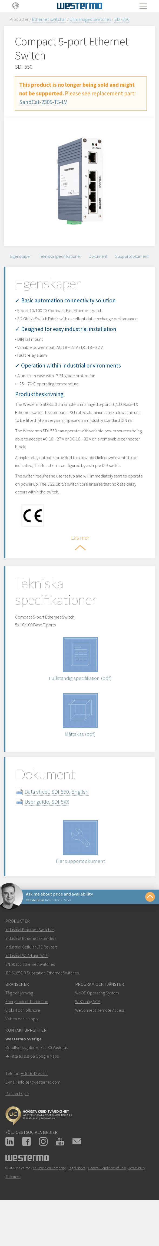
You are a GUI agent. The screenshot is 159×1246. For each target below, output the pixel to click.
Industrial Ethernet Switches (29, 956)
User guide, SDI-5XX (52, 828)
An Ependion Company (49, 1195)
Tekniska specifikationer (60, 256)
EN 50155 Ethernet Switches (30, 991)
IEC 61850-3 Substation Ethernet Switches (42, 1000)
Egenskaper (20, 256)
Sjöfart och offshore (22, 1037)
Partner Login (17, 1120)
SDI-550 (121, 19)
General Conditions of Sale (107, 1195)
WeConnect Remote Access (99, 1037)
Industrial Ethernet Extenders (30, 965)
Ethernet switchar (49, 19)
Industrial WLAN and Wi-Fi (26, 982)
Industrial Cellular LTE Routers (31, 974)
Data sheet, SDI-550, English (62, 818)
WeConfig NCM (87, 1028)
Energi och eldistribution (26, 1028)
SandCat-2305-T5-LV (43, 102)
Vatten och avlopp (21, 1045)
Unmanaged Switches (90, 19)
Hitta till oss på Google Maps (34, 1083)
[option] (79, 181)
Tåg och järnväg (19, 1020)
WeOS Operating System (97, 1020)
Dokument (98, 256)
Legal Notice (76, 1195)
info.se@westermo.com (39, 1109)
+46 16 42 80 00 (34, 1100)
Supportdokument (132, 256)
